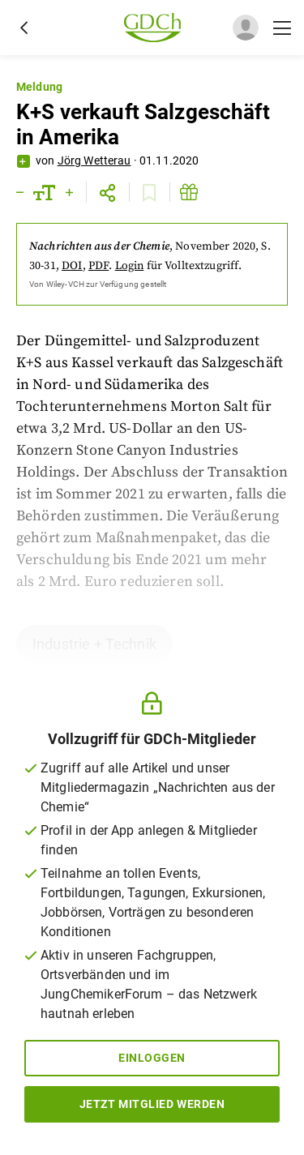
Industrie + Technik (94, 643)
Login (129, 266)
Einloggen (152, 1057)
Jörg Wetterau (94, 160)
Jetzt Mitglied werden (152, 1103)
